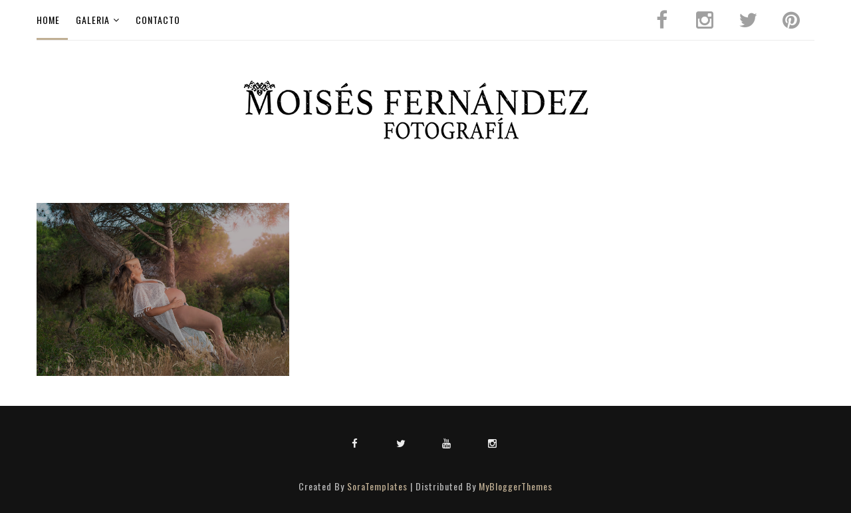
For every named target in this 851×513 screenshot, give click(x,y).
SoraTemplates (377, 486)
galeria (93, 20)
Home (48, 20)
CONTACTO (158, 20)
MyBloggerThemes (515, 486)
